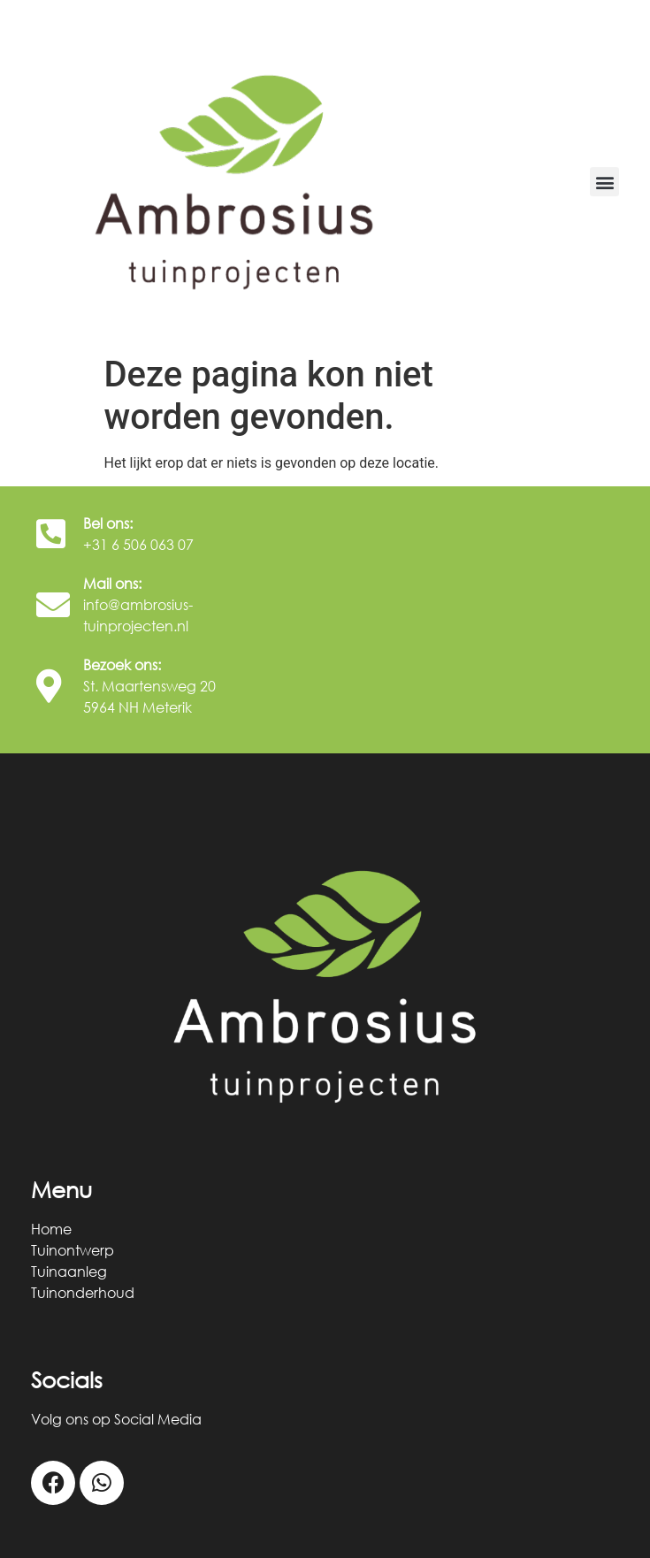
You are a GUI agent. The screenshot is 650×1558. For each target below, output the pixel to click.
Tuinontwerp (72, 1250)
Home (51, 1229)
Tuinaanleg (69, 1271)
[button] (604, 181)
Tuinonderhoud (82, 1293)
